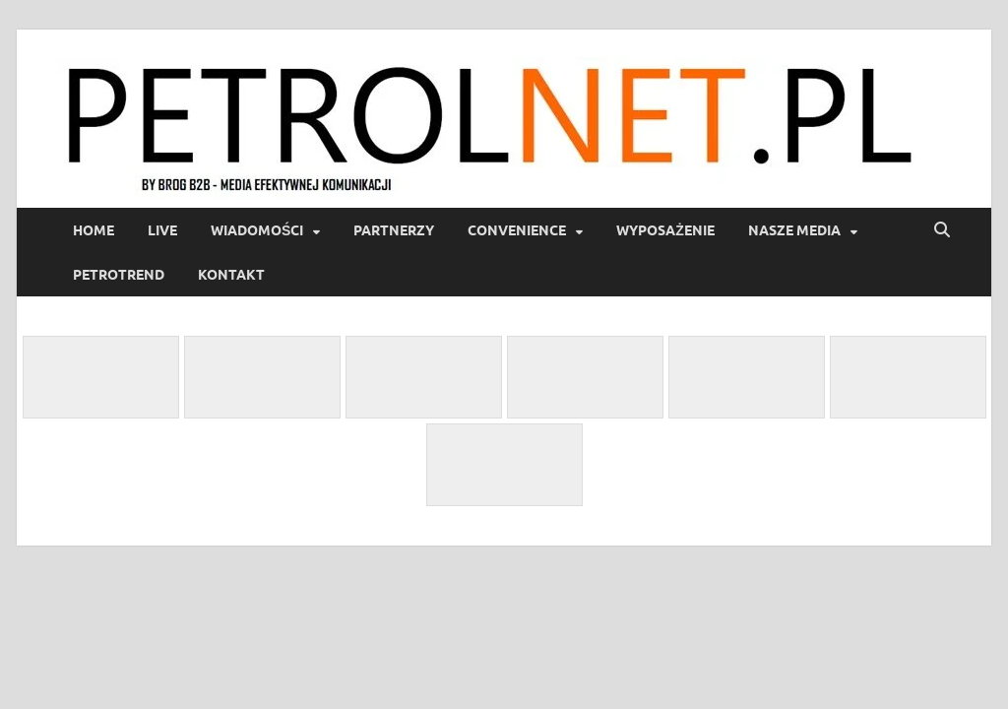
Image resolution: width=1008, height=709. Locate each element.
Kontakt (231, 275)
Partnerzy (393, 230)
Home (93, 230)
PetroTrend (118, 275)
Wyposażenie (665, 230)
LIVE (162, 230)
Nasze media (794, 230)
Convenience (517, 230)
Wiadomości (257, 230)
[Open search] (942, 230)
